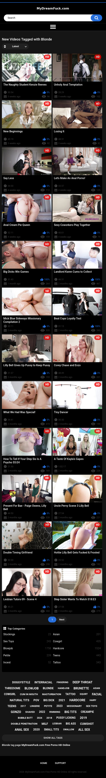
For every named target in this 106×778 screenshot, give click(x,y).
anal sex (22, 729)
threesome (12, 688)
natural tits (19, 700)
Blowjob (27, 648)
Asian (77, 634)
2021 (62, 700)
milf (45, 724)
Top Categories (16, 628)
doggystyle (21, 682)
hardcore (77, 700)
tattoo (70, 694)
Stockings (27, 634)
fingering (62, 682)
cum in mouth (29, 694)
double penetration (24, 723)
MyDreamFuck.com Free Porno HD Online (46, 772)
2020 (36, 729)
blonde (48, 688)
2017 (23, 706)
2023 (59, 705)
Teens (77, 655)
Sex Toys (27, 641)
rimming (54, 712)
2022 (42, 711)
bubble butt (25, 718)
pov (36, 700)
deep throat (82, 682)
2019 (83, 718)
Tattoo (77, 662)
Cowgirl (77, 641)
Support (60, 763)
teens (11, 706)
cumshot (87, 724)
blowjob (32, 688)
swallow (68, 729)
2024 (39, 718)
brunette (81, 688)
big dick (48, 700)
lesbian (56, 723)
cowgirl (10, 694)
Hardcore (77, 648)
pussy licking (66, 717)
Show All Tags (53, 737)
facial (97, 694)
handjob (63, 688)
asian (96, 688)
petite (48, 706)
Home (43, 763)
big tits (70, 712)
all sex (84, 729)
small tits (51, 729)
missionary (74, 706)
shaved (30, 712)
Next (61, 619)
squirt (84, 694)
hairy (93, 700)
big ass (71, 723)
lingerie (35, 706)
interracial (43, 682)
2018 (49, 717)
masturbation (51, 694)
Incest (27, 662)
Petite (27, 655)
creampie (87, 711)
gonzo (16, 712)
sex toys (91, 706)
